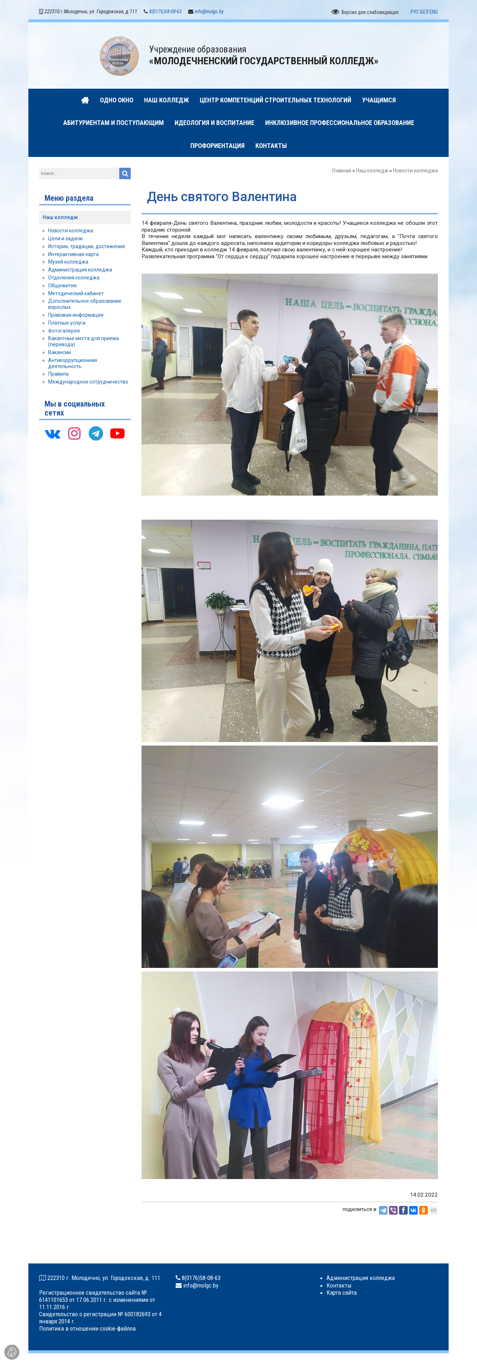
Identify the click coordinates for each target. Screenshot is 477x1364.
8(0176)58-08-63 (165, 11)
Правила (58, 374)
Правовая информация (75, 315)
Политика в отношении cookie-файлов (87, 1328)
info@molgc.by (209, 11)
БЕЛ (424, 12)
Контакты (339, 1285)
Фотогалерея (64, 331)
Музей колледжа (68, 262)
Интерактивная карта (73, 254)
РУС (415, 12)
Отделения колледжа (73, 277)
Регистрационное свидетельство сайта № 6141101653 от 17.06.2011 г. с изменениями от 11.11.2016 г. (97, 1299)
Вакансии (59, 352)
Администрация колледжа (80, 270)
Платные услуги (66, 323)
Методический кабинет (76, 293)
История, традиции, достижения (86, 246)
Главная (341, 170)
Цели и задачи (65, 238)
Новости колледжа (415, 170)
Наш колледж (372, 170)
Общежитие (62, 285)
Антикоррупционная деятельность (72, 363)
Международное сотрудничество (88, 382)
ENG (434, 12)
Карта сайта (342, 1292)
